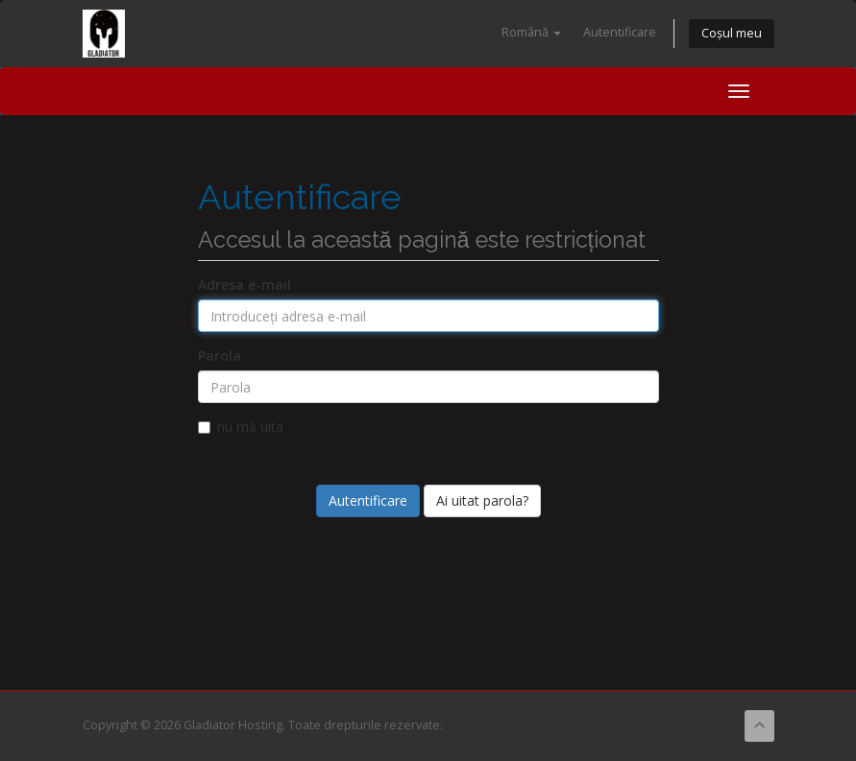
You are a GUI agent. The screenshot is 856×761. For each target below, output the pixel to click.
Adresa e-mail (244, 284)
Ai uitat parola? (482, 500)
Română (531, 32)
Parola (219, 355)
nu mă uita (240, 426)
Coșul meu (731, 33)
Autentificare (619, 32)
